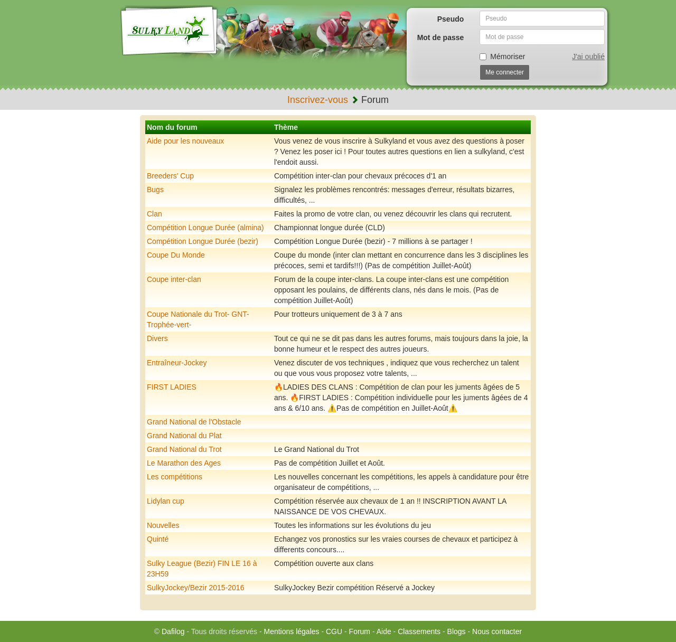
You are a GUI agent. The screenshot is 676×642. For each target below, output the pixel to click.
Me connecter (504, 72)
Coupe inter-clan (174, 279)
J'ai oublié (588, 56)
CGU (334, 631)
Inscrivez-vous (317, 100)
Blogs (456, 631)
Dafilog (173, 631)
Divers (157, 338)
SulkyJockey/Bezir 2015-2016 (195, 587)
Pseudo (450, 19)
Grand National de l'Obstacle (194, 422)
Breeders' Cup (170, 176)
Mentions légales (291, 631)
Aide (384, 631)
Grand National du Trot (184, 449)
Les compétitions (174, 477)
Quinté (157, 539)
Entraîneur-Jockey (177, 362)
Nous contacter (497, 631)
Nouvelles (163, 525)
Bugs (155, 189)
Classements (419, 631)
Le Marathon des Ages (184, 463)
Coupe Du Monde (176, 255)
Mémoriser (502, 56)
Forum (359, 631)
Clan (154, 214)
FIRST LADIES (171, 387)
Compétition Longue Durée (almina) (205, 227)
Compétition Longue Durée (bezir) (202, 241)
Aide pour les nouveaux (185, 141)
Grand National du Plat (184, 435)
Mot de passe (440, 37)
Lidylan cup (165, 501)
